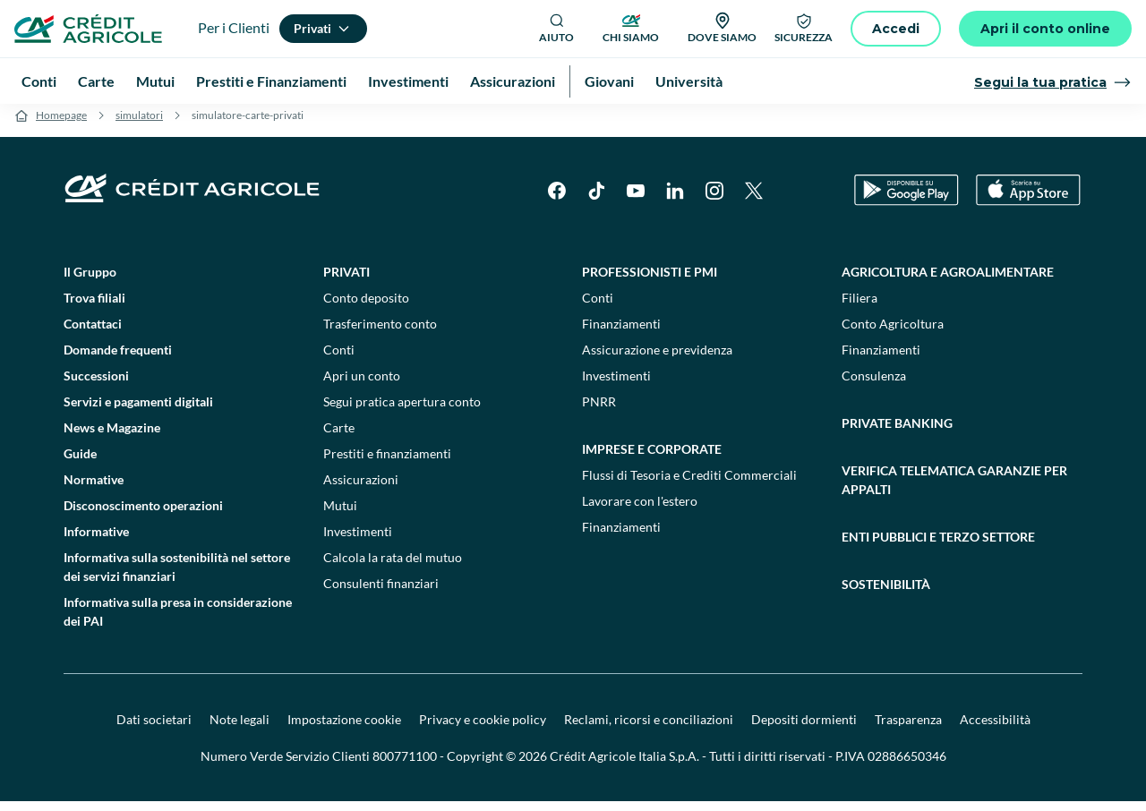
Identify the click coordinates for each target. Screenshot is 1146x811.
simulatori (139, 125)
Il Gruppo (90, 281)
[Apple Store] (1028, 201)
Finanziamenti (621, 333)
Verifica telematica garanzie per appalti (954, 490)
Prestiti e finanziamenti (387, 463)
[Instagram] (714, 200)
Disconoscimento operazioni (143, 515)
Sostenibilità (886, 594)
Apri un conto (361, 385)
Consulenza (874, 385)
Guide (80, 463)
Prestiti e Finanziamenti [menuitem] (271, 81)
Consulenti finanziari (381, 593)
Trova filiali (94, 307)
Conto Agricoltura (893, 333)
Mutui (340, 515)
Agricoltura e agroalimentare (948, 281)
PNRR (599, 411)
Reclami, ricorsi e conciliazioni (648, 729)
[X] (754, 200)
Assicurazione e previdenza (657, 359)
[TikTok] (596, 200)
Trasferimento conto (380, 333)
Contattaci (93, 333)
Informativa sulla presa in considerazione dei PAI (178, 621)
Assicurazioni (360, 489)
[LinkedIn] (675, 200)
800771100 (404, 765)
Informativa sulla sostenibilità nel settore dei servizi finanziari (177, 576)
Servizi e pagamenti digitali (138, 411)
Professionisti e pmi (649, 281)
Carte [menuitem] (96, 81)
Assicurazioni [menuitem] (512, 81)
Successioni (96, 385)
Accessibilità (995, 729)
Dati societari (154, 729)
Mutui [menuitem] (155, 81)
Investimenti (357, 541)
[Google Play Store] (906, 201)
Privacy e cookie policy (482, 729)
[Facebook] (557, 200)
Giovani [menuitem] (609, 81)
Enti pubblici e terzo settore (938, 546)
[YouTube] (636, 200)
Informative (96, 541)
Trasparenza (908, 729)
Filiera (859, 307)
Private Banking (897, 432)
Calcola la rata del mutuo (392, 567)
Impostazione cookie (344, 729)
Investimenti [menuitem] (408, 81)
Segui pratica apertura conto (402, 411)
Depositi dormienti (804, 729)
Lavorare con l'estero (639, 510)
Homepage (61, 125)
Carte (339, 437)
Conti (339, 359)
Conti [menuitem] (38, 81)
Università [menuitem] (689, 81)
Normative (94, 489)
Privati (346, 281)
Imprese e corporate (652, 458)
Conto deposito (366, 307)
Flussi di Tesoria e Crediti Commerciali (689, 484)
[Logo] (88, 28)
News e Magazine (112, 437)
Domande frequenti (118, 359)
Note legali (239, 729)
